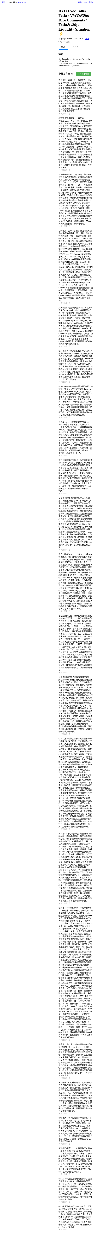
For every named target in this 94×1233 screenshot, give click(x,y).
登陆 (91, 2)
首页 (3, 2)
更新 (80, 2)
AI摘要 (75, 47)
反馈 (85, 2)
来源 (87, 39)
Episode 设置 (64, 42)
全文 (63, 47)
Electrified (22, 2)
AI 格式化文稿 (83, 74)
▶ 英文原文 (65, 114)
